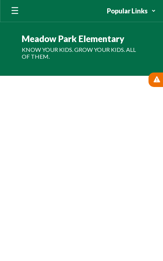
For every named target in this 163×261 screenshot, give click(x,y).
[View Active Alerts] (156, 79)
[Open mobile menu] (14, 11)
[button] (131, 11)
